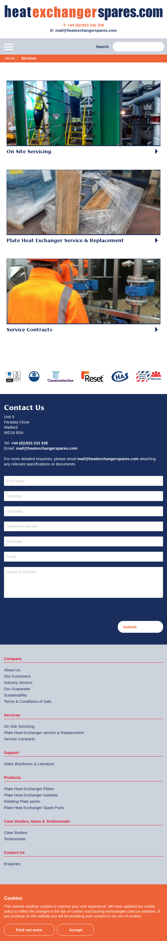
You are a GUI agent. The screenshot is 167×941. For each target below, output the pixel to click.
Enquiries (12, 864)
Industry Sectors (18, 682)
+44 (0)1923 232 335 (29, 443)
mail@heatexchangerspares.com (46, 448)
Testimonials (15, 839)
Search (102, 47)
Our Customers (17, 676)
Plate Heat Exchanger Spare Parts (34, 807)
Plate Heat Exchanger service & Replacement (44, 732)
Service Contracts (19, 739)
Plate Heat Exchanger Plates (29, 788)
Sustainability (15, 695)
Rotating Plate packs (22, 801)
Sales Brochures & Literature (29, 764)
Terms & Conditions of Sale (28, 701)
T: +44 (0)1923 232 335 (83, 25)
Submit (129, 627)
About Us (12, 670)
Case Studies (15, 832)
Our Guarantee (17, 689)
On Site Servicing (19, 726)
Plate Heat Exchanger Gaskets (31, 795)
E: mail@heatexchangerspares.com (83, 30)
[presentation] (44, 610)
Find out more (29, 930)
